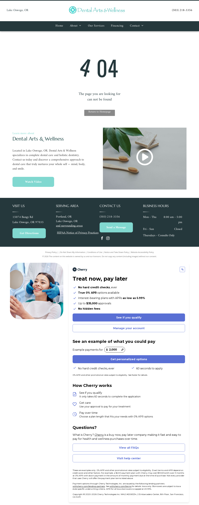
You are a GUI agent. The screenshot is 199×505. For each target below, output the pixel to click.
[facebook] (102, 239)
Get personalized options (129, 359)
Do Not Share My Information (72, 252)
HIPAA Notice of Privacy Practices (77, 232)
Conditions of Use (94, 252)
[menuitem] (59, 26)
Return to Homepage (99, 112)
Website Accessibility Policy (142, 252)
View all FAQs (129, 447)
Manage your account (129, 328)
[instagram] (107, 239)
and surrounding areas (69, 225)
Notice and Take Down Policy (116, 252)
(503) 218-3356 (182, 10)
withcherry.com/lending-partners (89, 486)
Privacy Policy (51, 252)
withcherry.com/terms (120, 486)
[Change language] (182, 269)
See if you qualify (129, 317)
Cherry (99, 434)
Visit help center (129, 458)
